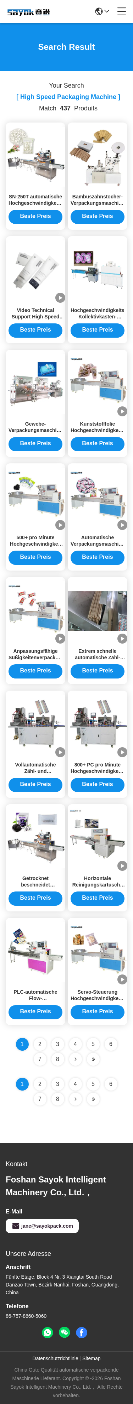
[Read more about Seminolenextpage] (75, 1099)
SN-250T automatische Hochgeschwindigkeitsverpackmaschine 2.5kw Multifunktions (56, 203)
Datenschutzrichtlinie (55, 1358)
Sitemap (91, 1358)
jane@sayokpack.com (42, 1226)
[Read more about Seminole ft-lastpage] (93, 1099)
